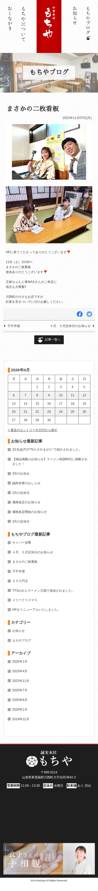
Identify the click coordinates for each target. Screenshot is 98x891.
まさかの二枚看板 (24, 561)
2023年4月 (19, 671)
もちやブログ (21, 640)
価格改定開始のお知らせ (29, 512)
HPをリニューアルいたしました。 (36, 609)
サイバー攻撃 (21, 542)
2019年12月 (20, 719)
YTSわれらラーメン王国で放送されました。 (43, 590)
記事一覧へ (53, 339)
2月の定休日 (21, 493)
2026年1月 (19, 661)
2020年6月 (19, 700)
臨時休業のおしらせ (26, 483)
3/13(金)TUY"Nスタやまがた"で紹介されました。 (47, 449)
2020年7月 (19, 690)
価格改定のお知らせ (26, 502)
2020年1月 (19, 709)
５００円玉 (20, 581)
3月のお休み (21, 473)
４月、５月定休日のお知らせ (32, 552)
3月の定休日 (21, 521)
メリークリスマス (24, 600)
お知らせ (18, 631)
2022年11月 (20, 681)
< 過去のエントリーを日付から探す (33, 430)
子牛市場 (18, 571)
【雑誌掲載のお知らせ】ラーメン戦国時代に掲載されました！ (50, 461)
